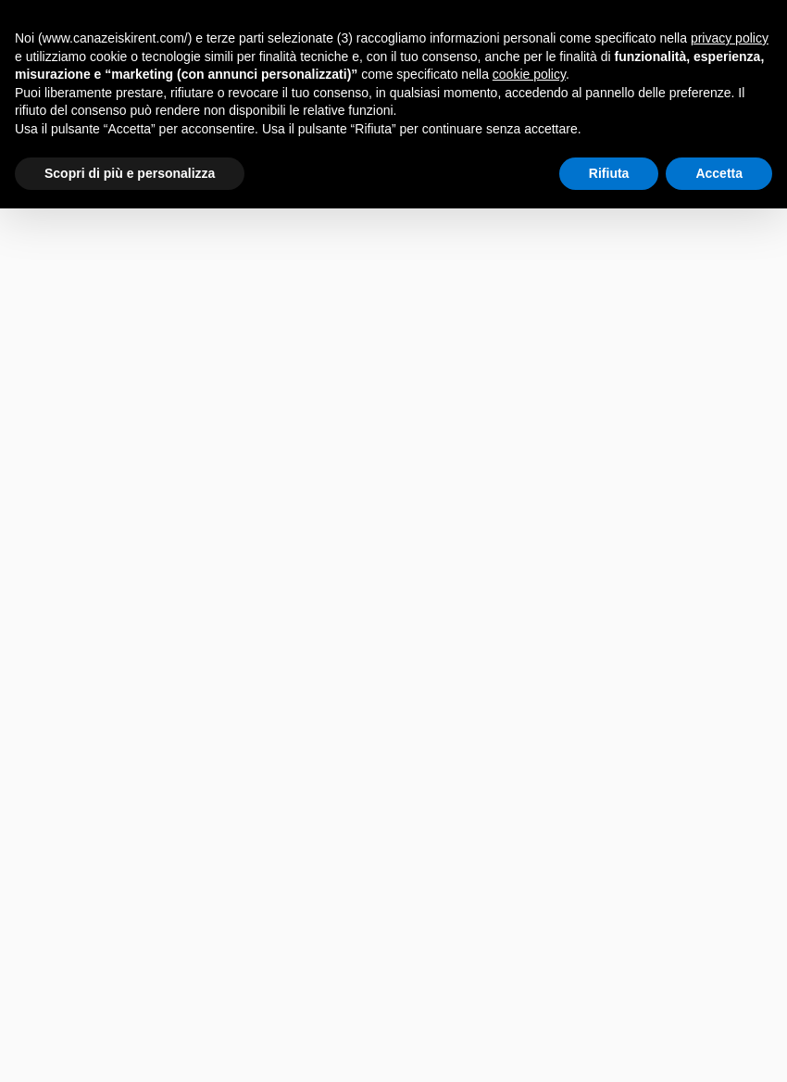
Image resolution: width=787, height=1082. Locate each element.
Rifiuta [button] (609, 173)
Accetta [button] (719, 173)
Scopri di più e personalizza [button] (129, 173)
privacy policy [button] (729, 38)
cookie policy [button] (529, 74)
